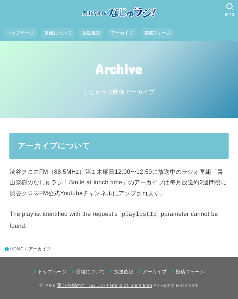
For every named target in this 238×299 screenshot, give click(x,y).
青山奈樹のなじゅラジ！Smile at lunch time (104, 285)
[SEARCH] (230, 9)
